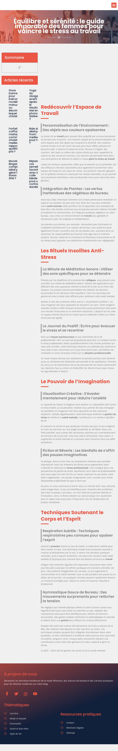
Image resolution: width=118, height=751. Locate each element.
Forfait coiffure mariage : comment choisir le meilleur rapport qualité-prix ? (15, 140)
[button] (113, 5)
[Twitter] (17, 695)
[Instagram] (27, 695)
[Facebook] (8, 695)
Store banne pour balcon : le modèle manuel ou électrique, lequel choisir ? (16, 103)
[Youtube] (36, 695)
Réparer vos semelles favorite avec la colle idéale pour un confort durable (35, 174)
